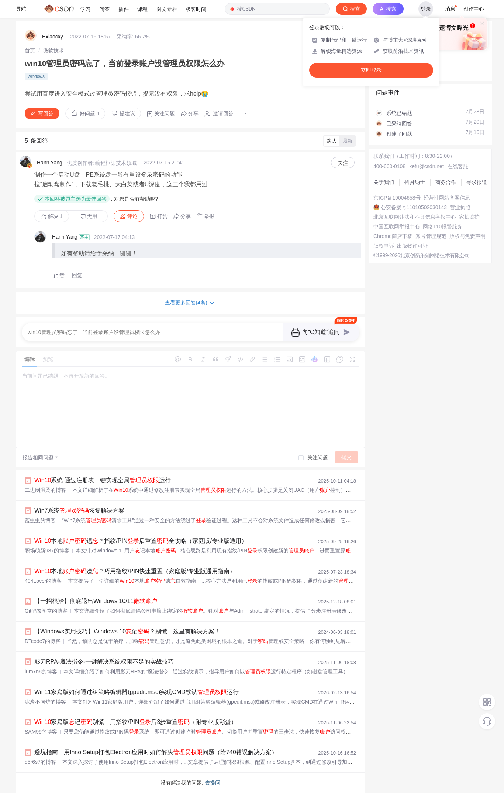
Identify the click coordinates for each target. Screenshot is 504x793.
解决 (52, 216)
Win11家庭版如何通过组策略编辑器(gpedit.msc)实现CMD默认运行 (136, 692)
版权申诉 (383, 246)
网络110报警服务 (442, 226)
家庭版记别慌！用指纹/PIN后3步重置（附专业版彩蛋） (135, 722)
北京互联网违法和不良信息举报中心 (414, 217)
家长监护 (469, 217)
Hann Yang (49, 163)
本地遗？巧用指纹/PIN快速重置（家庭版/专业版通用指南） (134, 571)
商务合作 (445, 182)
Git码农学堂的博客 (46, 611)
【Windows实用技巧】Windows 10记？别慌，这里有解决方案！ (127, 631)
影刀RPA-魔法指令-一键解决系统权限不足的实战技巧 (104, 661)
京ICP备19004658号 (397, 198)
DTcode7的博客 (43, 641)
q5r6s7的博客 (40, 762)
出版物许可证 (412, 246)
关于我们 (383, 182)
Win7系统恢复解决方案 (79, 510)
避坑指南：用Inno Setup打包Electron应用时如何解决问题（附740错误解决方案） (155, 752)
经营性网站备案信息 (447, 198)
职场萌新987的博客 (47, 551)
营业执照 (460, 207)
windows (36, 76)
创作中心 (473, 9)
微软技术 (53, 51)
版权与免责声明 (467, 236)
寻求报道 (476, 182)
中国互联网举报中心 (396, 226)
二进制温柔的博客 (45, 490)
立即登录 (371, 70)
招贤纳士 (414, 182)
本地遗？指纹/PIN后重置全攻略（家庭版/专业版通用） (140, 541)
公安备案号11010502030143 (414, 207)
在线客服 (458, 166)
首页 (30, 51)
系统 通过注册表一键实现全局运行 (102, 480)
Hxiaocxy (52, 37)
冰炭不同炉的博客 (45, 702)
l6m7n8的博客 (41, 671)
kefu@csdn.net (426, 166)
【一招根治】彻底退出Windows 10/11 (95, 601)
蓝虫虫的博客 (40, 520)
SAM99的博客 (41, 732)
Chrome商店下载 (392, 236)
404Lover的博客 (43, 581)
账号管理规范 (430, 236)
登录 (426, 9)
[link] (30, 51)
